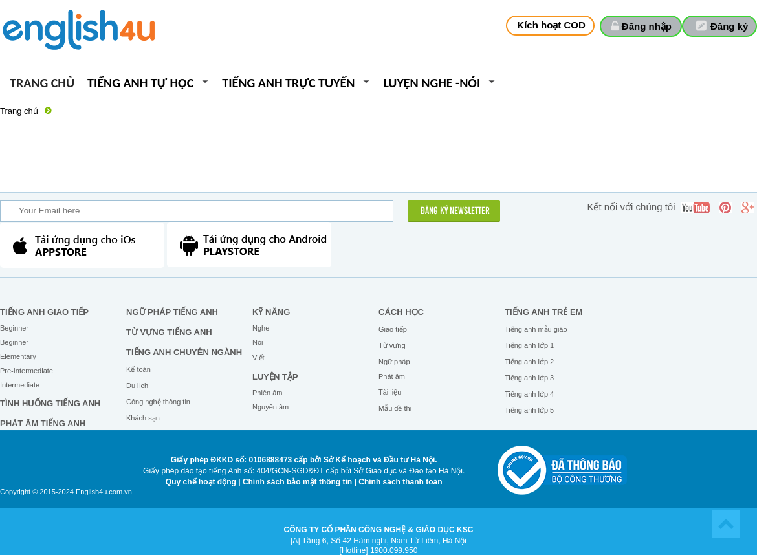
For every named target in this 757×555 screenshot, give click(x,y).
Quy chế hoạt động (201, 481)
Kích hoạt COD (551, 24)
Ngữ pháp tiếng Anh (172, 312)
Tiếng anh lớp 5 (529, 410)
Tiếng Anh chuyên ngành (184, 352)
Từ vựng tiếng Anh (169, 332)
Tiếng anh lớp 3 (529, 378)
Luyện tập (275, 377)
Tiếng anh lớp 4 (529, 394)
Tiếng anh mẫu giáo (536, 329)
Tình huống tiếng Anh (50, 403)
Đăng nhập (647, 26)
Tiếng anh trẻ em (543, 312)
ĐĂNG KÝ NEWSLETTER (455, 211)
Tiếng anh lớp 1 (529, 345)
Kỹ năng (271, 312)
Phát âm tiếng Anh (42, 423)
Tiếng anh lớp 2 (529, 361)
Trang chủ (42, 84)
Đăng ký (729, 26)
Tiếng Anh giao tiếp (44, 312)
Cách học (401, 312)
